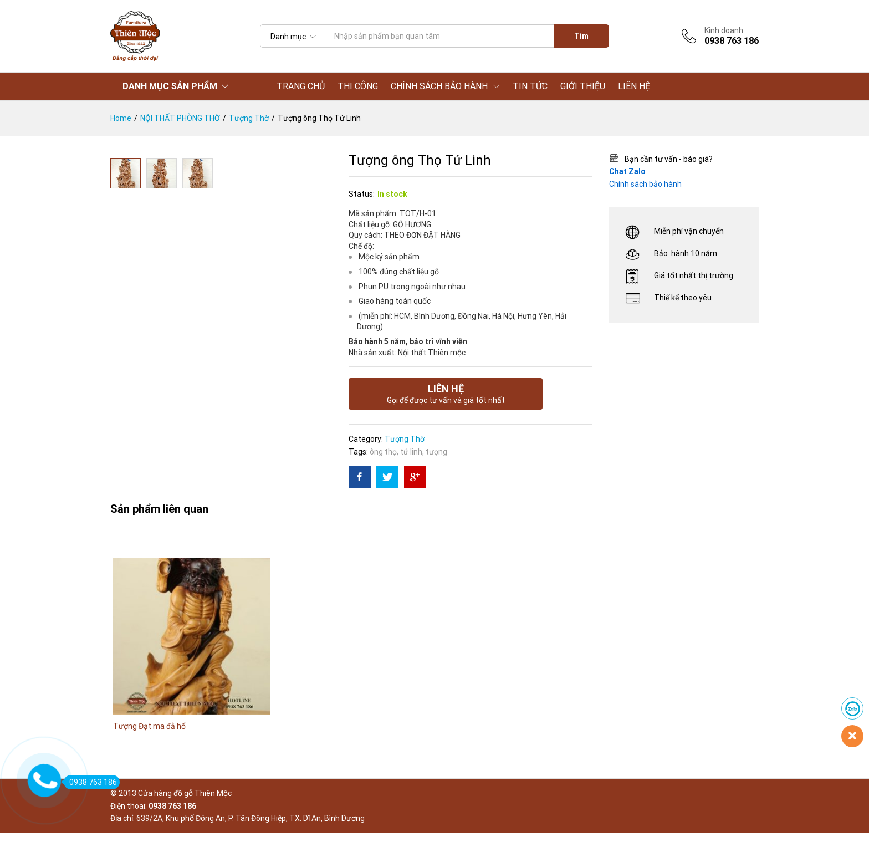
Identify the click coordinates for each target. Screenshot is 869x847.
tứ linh (411, 451)
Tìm (581, 36)
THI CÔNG (358, 86)
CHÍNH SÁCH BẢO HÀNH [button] (439, 86)
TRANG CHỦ (301, 86)
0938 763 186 (90, 782)
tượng (436, 451)
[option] (191, 658)
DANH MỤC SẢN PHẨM (169, 86)
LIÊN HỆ (634, 86)
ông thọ (383, 451)
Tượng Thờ (405, 439)
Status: (362, 194)
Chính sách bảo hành (645, 184)
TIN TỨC (530, 86)
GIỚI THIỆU (582, 86)
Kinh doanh (723, 30)
